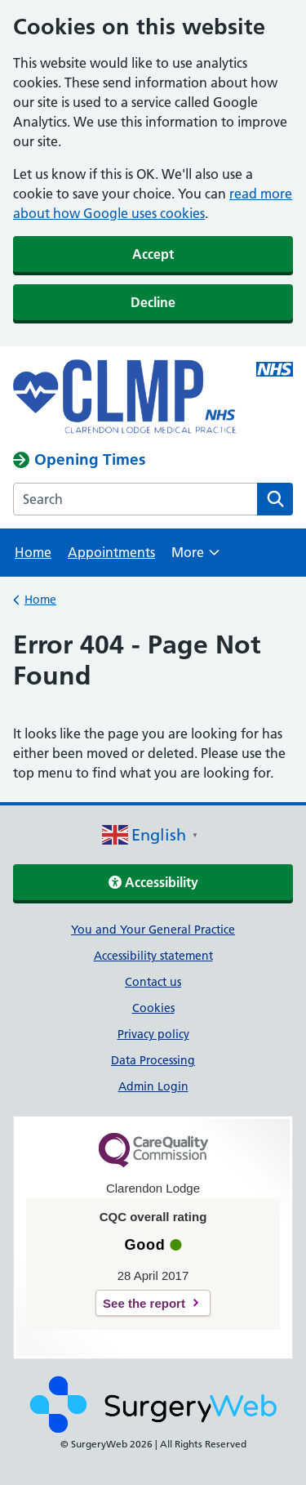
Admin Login (153, 1086)
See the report (144, 1303)
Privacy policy (153, 1034)
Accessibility (153, 882)
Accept (153, 254)
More (195, 557)
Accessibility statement (153, 955)
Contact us (153, 981)
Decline (153, 302)
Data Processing (153, 1060)
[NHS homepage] (125, 398)
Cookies (153, 1008)
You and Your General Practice (153, 929)
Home (33, 552)
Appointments (111, 552)
